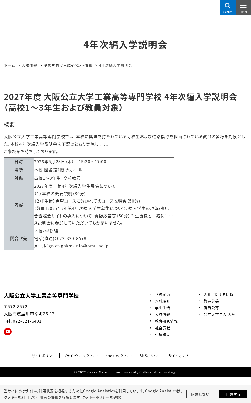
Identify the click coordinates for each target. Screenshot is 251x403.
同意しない (200, 394)
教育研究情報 (166, 320)
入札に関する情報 (219, 294)
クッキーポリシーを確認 (101, 397)
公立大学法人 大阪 (219, 314)
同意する (233, 394)
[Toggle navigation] (243, 7)
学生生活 (162, 307)
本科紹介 (162, 301)
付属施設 (162, 334)
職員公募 (211, 307)
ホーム (9, 65)
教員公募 (211, 301)
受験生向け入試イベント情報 (68, 65)
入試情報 (29, 65)
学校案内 (162, 294)
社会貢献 (162, 327)
